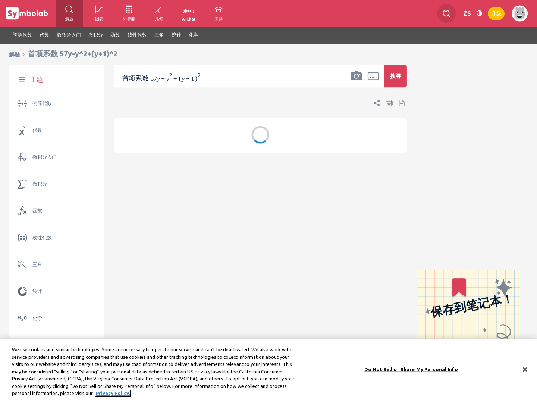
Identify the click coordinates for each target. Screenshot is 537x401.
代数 (37, 130)
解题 (14, 54)
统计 (37, 291)
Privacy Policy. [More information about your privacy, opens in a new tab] (113, 395)
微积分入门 (44, 157)
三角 (37, 264)
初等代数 (42, 103)
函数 (37, 211)
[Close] (525, 371)
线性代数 (42, 237)
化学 (37, 318)
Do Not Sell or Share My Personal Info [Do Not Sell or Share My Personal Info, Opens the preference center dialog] (411, 371)
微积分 (39, 184)
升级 (496, 13)
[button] (356, 81)
